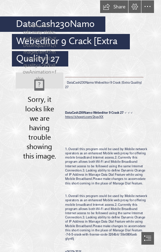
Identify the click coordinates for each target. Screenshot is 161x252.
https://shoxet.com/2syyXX (84, 117)
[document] (80, 126)
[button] (114, 6)
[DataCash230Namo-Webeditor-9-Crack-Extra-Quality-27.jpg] (39, 80)
